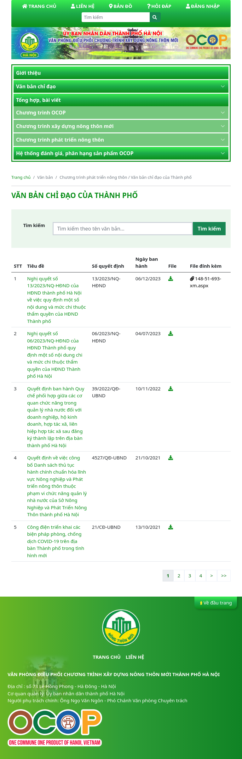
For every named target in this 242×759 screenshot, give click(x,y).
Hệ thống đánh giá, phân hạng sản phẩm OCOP (75, 153)
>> (224, 575)
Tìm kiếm (34, 225)
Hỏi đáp (159, 6)
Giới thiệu (28, 72)
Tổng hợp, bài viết (38, 99)
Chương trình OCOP (41, 112)
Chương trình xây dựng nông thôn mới (64, 126)
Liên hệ (83, 6)
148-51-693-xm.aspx (205, 282)
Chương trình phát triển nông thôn (60, 139)
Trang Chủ (39, 6)
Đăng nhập (203, 6)
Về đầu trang (215, 602)
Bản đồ (120, 6)
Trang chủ (21, 177)
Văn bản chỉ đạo (36, 86)
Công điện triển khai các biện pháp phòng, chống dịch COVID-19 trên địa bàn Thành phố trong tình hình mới (55, 541)
